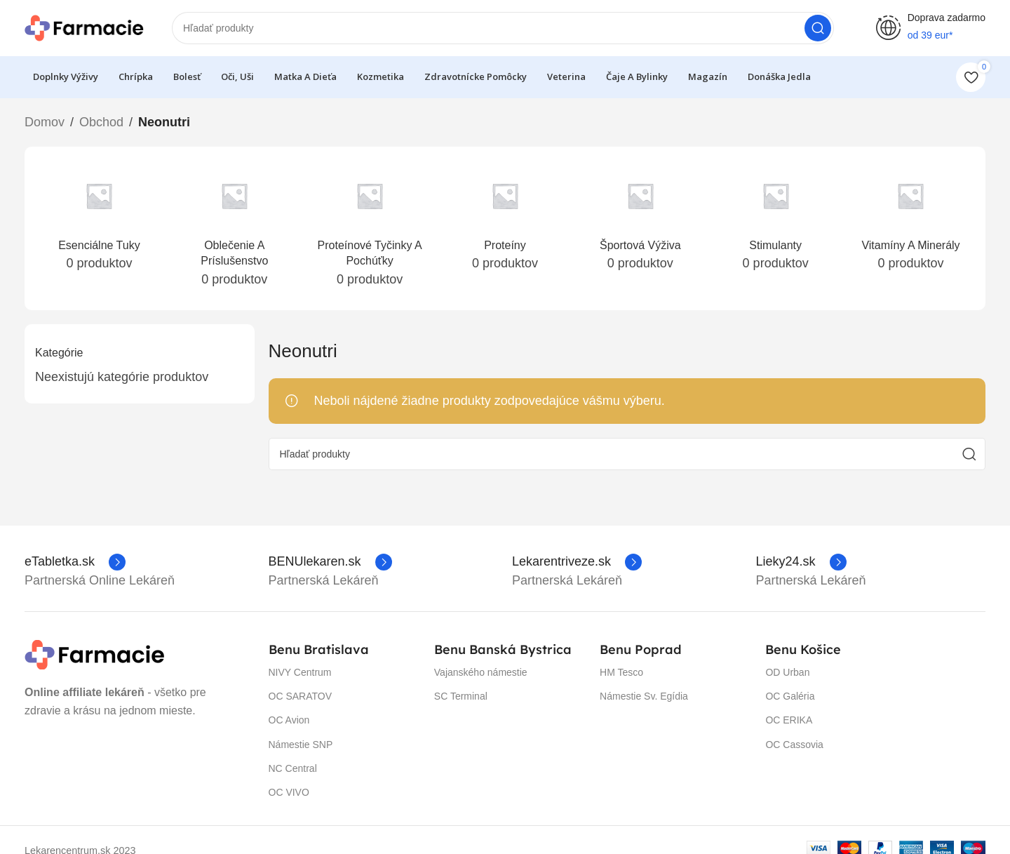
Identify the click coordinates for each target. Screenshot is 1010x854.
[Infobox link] (75, 562)
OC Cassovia (794, 744)
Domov (45, 122)
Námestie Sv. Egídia (644, 696)
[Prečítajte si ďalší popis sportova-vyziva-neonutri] (640, 221)
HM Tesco (621, 672)
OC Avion (289, 720)
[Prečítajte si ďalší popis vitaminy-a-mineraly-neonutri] (910, 221)
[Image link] (95, 654)
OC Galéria (789, 696)
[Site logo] (84, 27)
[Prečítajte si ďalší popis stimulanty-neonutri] (775, 221)
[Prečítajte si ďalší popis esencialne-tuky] (99, 221)
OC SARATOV (300, 696)
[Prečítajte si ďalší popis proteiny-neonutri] (505, 221)
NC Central (293, 768)
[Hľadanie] (503, 28)
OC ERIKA (788, 720)
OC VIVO (289, 792)
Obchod (101, 122)
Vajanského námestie (480, 672)
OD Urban (787, 672)
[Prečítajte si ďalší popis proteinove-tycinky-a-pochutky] (370, 229)
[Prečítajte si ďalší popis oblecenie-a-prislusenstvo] (234, 229)
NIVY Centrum (300, 672)
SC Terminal (460, 696)
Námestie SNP (301, 744)
